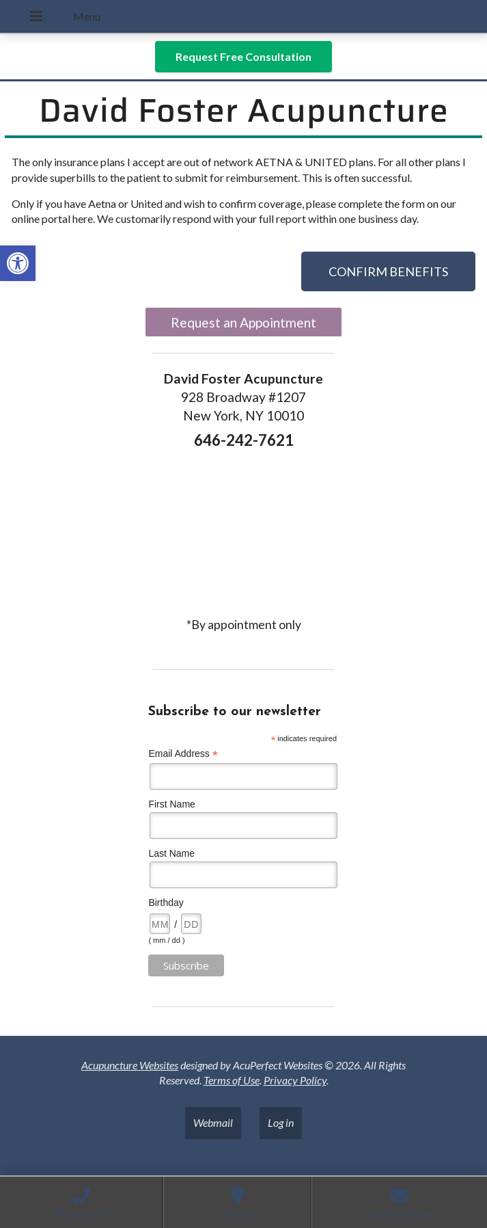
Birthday (165, 902)
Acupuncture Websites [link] (129, 1064)
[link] (18, 263)
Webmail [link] (213, 1122)
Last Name (171, 853)
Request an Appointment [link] (243, 322)
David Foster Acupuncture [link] (244, 110)
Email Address (183, 753)
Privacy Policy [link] (295, 1079)
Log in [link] (281, 1122)
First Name (171, 804)
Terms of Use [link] (232, 1079)
